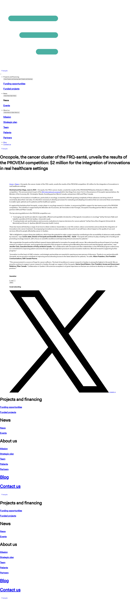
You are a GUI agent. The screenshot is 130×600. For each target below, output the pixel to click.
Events (3, 433)
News (17, 184)
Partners (4, 469)
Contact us (10, 486)
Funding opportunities (11, 407)
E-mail (11, 280)
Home (11, 184)
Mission (4, 448)
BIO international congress (51, 192)
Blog (4, 477)
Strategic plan (7, 453)
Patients (4, 464)
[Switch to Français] (4, 70)
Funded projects (8, 412)
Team (2, 458)
